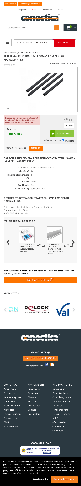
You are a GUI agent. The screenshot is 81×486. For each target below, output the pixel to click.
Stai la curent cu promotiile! (32, 42)
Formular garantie (12, 414)
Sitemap (32, 397)
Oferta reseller (59, 422)
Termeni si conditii (61, 414)
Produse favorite (12, 406)
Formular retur (11, 418)
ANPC (55, 418)
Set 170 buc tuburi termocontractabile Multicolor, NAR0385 (27, 248)
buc (71, 125)
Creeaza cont (10, 393)
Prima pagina (34, 389)
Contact (32, 410)
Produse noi (34, 406)
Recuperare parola (12, 397)
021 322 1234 (10, 3)
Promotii (64, 42)
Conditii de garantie (61, 397)
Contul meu (9, 402)
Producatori (34, 414)
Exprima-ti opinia (38, 280)
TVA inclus (69, 140)
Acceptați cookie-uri (64, 479)
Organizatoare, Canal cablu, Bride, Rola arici (23, 53)
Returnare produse (61, 402)
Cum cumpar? (58, 389)
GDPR (6, 422)
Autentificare (10, 389)
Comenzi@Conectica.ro (30, 3)
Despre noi (33, 393)
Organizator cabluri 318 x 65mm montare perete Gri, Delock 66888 (55, 249)
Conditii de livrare (60, 393)
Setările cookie (40, 479)
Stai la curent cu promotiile (40, 358)
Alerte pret (9, 410)
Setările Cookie (11, 427)
